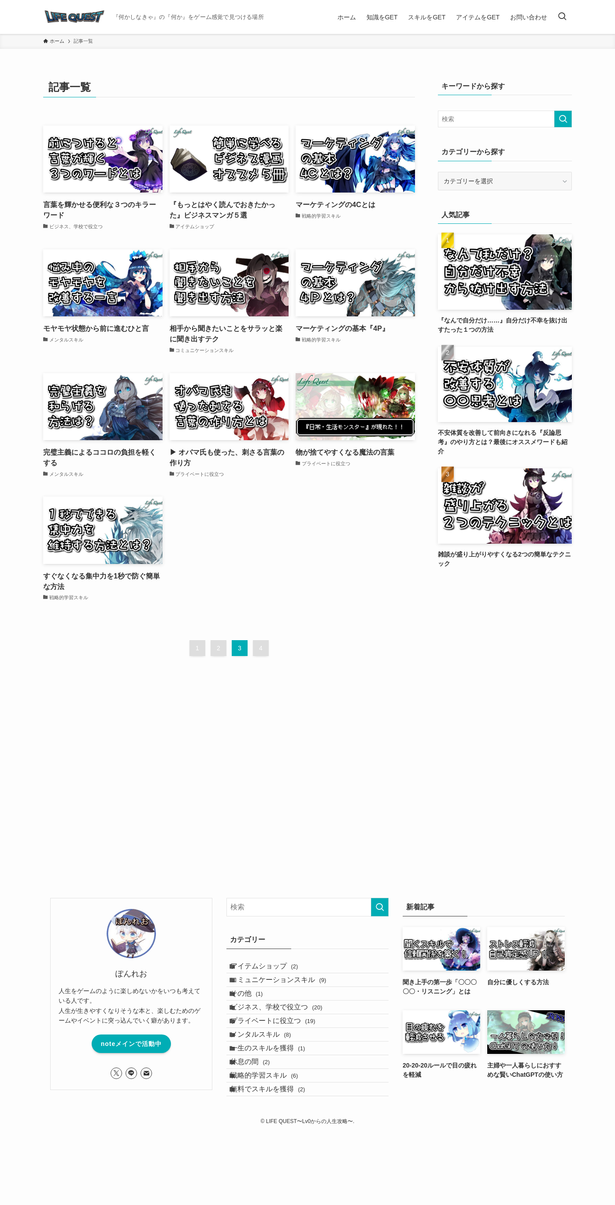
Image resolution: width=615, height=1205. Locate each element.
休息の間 (258, 1116)
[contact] (146, 1073)
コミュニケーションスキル (286, 990)
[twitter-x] (116, 1073)
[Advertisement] (505, 642)
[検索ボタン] (562, 17)
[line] (131, 1073)
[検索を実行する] (563, 119)
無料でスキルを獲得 (276, 1157)
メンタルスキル (269, 1074)
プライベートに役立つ (281, 1053)
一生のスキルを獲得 (276, 1094)
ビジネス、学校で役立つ (285, 1032)
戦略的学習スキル (272, 1136)
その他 (255, 1011)
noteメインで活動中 (131, 1043)
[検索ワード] (505, 119)
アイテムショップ (272, 969)
